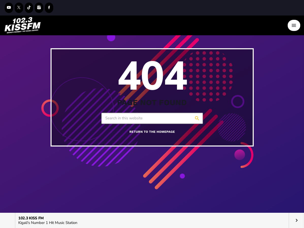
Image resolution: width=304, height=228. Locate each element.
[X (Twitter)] (19, 8)
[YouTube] (9, 8)
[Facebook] (49, 8)
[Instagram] (39, 8)
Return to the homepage (152, 132)
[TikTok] (29, 8)
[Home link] (22, 25)
